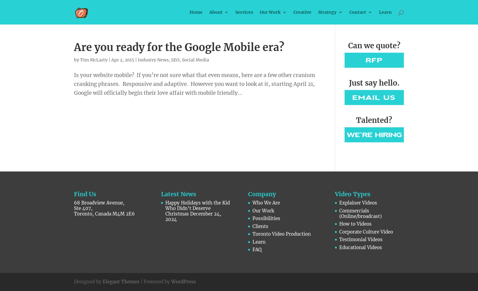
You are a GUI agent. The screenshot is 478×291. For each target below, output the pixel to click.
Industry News (153, 60)
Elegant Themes (121, 282)
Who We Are (266, 203)
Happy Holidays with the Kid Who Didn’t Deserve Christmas (197, 208)
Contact (357, 12)
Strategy (327, 12)
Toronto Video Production (281, 234)
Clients (260, 226)
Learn (385, 12)
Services (244, 12)
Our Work (270, 12)
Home (196, 12)
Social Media (195, 60)
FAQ (257, 249)
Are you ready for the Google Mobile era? (179, 47)
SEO (175, 60)
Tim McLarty (94, 60)
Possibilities (266, 218)
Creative (302, 12)
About (215, 12)
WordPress (183, 282)
